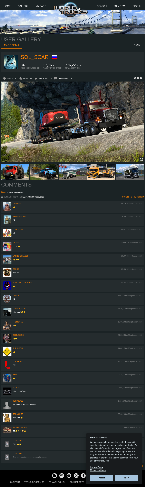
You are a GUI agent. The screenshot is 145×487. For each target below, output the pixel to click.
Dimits (16, 296)
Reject (126, 478)
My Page (41, 6)
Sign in (4, 192)
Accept (102, 478)
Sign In (137, 6)
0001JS (16, 269)
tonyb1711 (18, 401)
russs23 (17, 203)
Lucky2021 (18, 441)
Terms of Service (34, 482)
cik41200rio (18, 335)
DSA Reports (77, 482)
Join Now (119, 6)
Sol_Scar (35, 57)
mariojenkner (20, 427)
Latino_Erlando (20, 256)
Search (102, 6)
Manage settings (98, 470)
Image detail (11, 45)
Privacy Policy (57, 482)
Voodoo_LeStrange (22, 282)
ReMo (15, 375)
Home (7, 6)
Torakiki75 (18, 414)
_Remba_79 (18, 322)
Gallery (23, 6)
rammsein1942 (19, 216)
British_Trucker (21, 309)
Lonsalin (17, 361)
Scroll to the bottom (133, 197)
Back (137, 45)
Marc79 (16, 388)
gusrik (16, 243)
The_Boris (18, 348)
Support (15, 482)
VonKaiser (18, 230)
